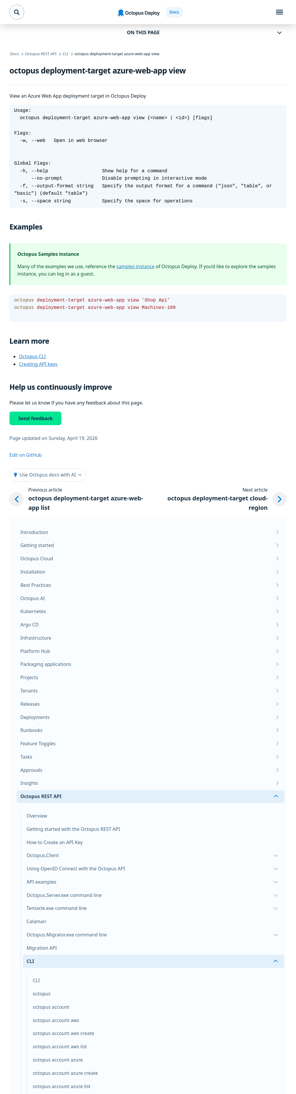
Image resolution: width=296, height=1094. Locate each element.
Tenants (29, 690)
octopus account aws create (63, 1033)
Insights (29, 783)
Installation (32, 572)
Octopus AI (32, 598)
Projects (29, 677)
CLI (36, 980)
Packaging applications (45, 664)
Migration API (42, 948)
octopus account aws (56, 1020)
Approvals (31, 770)
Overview (37, 816)
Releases (30, 704)
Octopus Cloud (36, 558)
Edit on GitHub (25, 455)
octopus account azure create (65, 1073)
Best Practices (35, 585)
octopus (41, 993)
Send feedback (35, 418)
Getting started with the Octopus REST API (73, 829)
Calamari (36, 921)
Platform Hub (35, 651)
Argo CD (29, 624)
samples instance (135, 266)
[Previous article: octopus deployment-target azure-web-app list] (81, 499)
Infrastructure (35, 638)
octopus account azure (58, 1060)
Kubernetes (33, 611)
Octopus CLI (32, 356)
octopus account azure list (62, 1086)
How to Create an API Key (55, 842)
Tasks (26, 757)
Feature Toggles (37, 743)
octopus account (51, 1007)
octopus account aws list (60, 1046)
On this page (143, 32)
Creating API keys (38, 364)
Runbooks (31, 730)
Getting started (37, 545)
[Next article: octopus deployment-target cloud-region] (222, 499)
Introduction (34, 532)
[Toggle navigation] (279, 12)
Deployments (35, 717)
